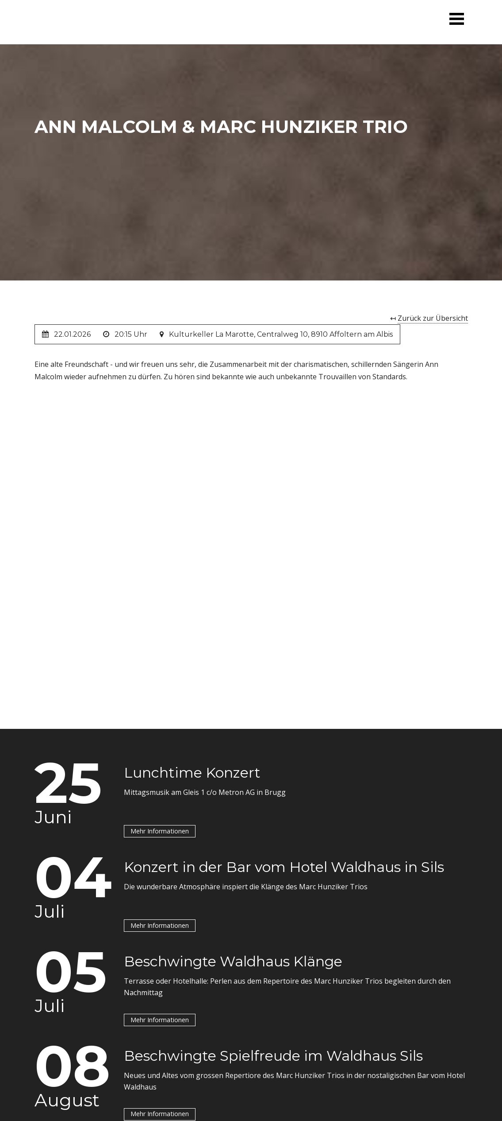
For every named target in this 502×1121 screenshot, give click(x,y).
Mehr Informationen (159, 830)
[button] (456, 18)
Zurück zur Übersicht (433, 318)
